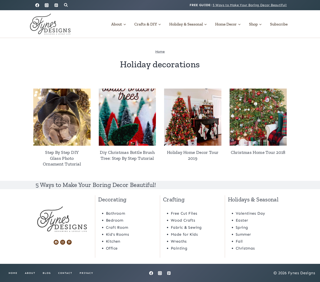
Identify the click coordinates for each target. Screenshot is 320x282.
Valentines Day (250, 213)
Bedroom (114, 220)
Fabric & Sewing (186, 227)
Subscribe (279, 24)
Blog (47, 272)
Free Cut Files (184, 213)
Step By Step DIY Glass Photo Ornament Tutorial (62, 158)
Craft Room (117, 227)
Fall (239, 241)
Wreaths (179, 241)
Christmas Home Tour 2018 (258, 152)
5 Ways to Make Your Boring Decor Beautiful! (250, 5)
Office (112, 248)
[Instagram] (47, 5)
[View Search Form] (65, 5)
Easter (242, 220)
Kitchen (113, 241)
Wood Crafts (183, 220)
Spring (242, 227)
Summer (243, 234)
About (30, 272)
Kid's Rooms (117, 234)
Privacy (86, 272)
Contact (65, 272)
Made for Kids (184, 234)
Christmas (245, 248)
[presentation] (62, 117)
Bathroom (115, 213)
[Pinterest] (56, 5)
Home (160, 51)
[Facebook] (37, 5)
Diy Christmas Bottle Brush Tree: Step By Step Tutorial (127, 155)
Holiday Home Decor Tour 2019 (193, 155)
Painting (179, 248)
